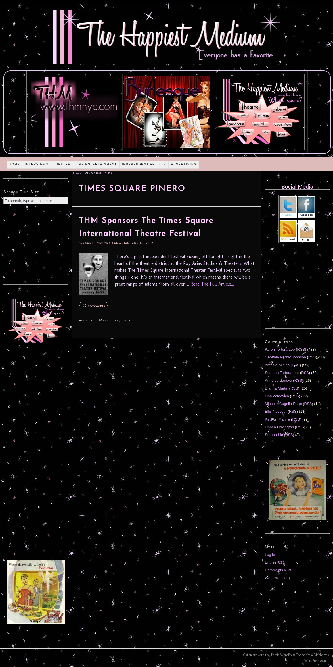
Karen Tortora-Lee (100, 243)
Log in (270, 554)
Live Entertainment (96, 164)
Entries (275, 562)
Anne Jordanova (278, 380)
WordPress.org (277, 578)
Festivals (88, 320)
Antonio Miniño (277, 365)
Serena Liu (274, 435)
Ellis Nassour (276, 411)
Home (14, 164)
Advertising (184, 164)
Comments (278, 570)
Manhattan (109, 320)
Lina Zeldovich (277, 396)
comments (93, 306)
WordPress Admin (317, 661)
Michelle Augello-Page (283, 404)
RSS (301, 349)
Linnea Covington (279, 427)
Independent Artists (144, 164)
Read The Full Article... (212, 284)
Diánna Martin (276, 388)
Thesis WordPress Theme (288, 655)
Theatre (61, 164)
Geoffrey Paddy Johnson (285, 357)
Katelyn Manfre (277, 419)
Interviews (36, 164)
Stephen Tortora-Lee (282, 373)
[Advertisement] (36, 249)
